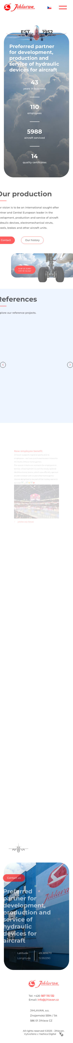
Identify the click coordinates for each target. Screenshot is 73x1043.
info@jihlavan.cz (54, 999)
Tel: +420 (51, 995)
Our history (22, 240)
